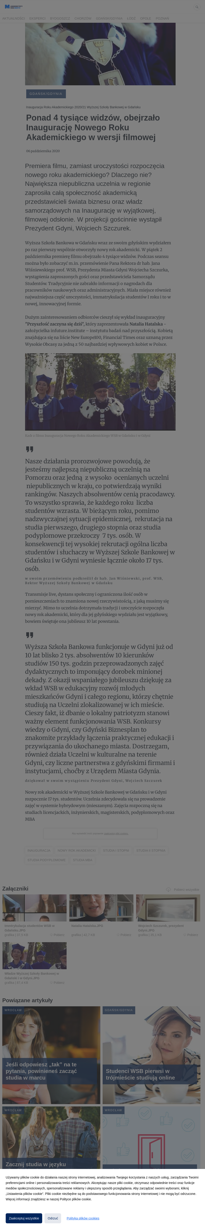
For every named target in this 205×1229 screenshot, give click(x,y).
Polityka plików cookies (83, 1218)
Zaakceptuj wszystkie (24, 1218)
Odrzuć (53, 1218)
